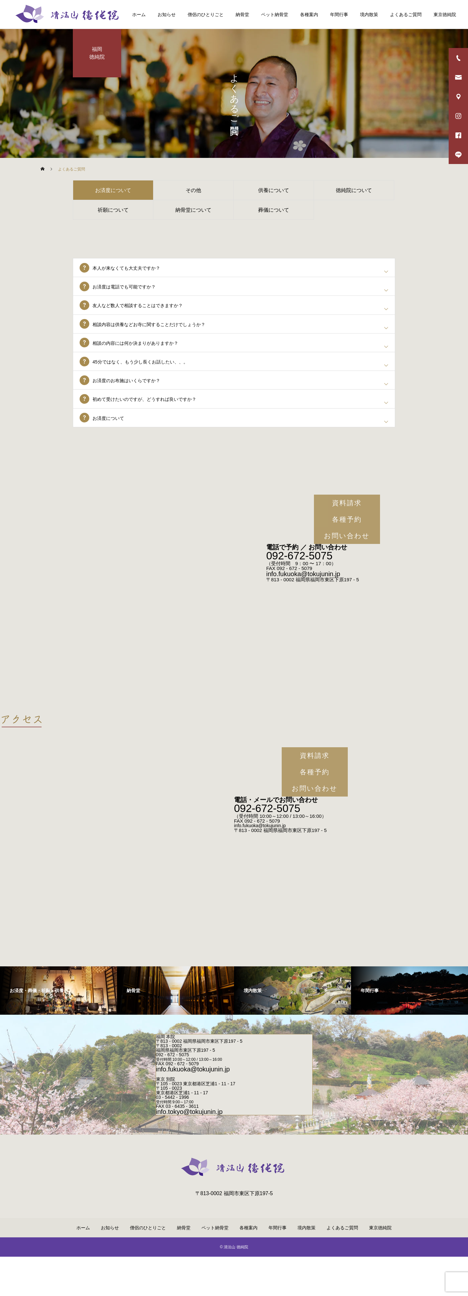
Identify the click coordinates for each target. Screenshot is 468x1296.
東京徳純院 (445, 14)
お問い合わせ (347, 575)
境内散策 (369, 14)
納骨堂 (242, 14)
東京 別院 (165, 1118)
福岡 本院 (165, 1075)
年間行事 (339, 14)
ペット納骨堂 (274, 14)
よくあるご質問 (406, 14)
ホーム (139, 14)
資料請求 (347, 542)
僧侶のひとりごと (206, 14)
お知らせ (167, 14)
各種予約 (347, 558)
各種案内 (309, 14)
